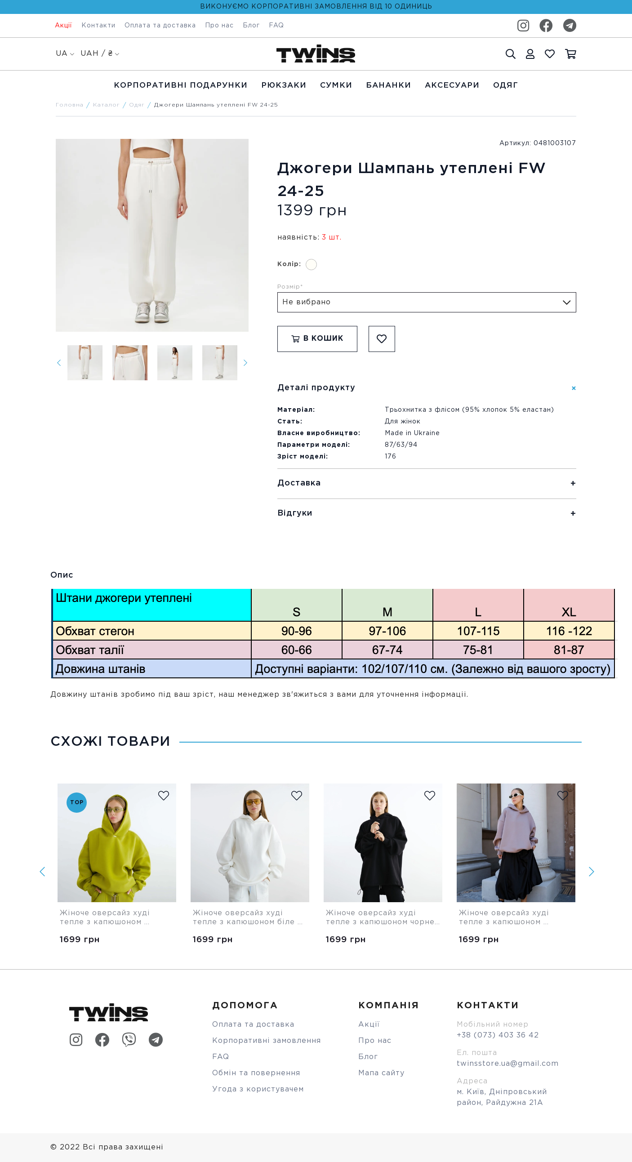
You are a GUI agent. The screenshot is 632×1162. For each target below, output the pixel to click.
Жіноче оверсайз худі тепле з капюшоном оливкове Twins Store (106, 918)
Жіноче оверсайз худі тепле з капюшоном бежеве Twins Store (505, 918)
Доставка (299, 483)
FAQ (276, 25)
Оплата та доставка (160, 25)
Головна (70, 104)
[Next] (245, 362)
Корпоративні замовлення (266, 1040)
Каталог (106, 104)
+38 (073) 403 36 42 (498, 1035)
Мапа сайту (381, 1073)
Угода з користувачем (258, 1089)
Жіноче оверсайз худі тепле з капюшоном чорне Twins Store (381, 918)
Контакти (98, 25)
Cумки (336, 85)
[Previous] (58, 362)
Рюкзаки (284, 85)
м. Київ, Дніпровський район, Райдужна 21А (502, 1097)
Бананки (388, 85)
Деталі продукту (316, 388)
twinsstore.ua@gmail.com (508, 1063)
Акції (63, 25)
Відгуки (294, 513)
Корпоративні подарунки (181, 85)
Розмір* (290, 287)
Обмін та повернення (256, 1073)
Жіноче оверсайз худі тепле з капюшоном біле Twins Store (245, 918)
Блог (251, 25)
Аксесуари (452, 85)
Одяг (505, 85)
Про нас (219, 25)
